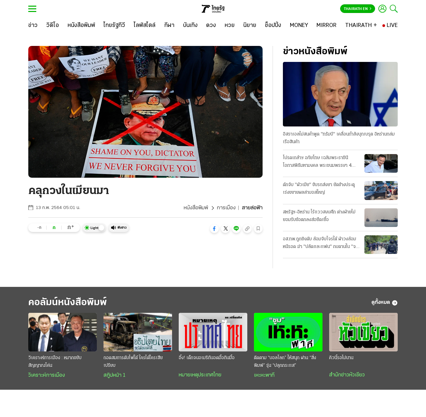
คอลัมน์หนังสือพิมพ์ (67, 303)
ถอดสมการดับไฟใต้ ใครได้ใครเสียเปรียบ (133, 361)
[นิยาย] (249, 26)
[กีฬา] (169, 26)
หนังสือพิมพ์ (196, 208)
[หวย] (230, 26)
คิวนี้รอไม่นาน (341, 357)
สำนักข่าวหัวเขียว (347, 375)
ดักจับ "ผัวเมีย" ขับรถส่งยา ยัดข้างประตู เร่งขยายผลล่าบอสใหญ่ (319, 188)
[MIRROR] (326, 26)
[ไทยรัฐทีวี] (114, 26)
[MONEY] (299, 26)
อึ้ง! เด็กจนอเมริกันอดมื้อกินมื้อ (207, 357)
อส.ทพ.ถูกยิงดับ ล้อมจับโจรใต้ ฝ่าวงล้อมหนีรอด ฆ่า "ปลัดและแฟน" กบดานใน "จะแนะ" (320, 244)
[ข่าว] (33, 26)
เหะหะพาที (264, 375)
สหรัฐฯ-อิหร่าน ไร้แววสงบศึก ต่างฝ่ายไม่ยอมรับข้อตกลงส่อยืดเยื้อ (319, 216)
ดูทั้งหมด (384, 303)
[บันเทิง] (190, 26)
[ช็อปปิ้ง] (273, 26)
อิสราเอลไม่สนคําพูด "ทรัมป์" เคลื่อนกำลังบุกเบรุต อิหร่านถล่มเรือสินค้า (339, 138)
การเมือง (226, 208)
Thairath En (357, 9)
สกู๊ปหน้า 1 (114, 375)
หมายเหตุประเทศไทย (200, 375)
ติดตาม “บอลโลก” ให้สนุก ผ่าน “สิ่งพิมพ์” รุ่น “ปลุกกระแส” (285, 361)
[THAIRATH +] (361, 26)
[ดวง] (211, 26)
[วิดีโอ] (52, 26)
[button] (214, 228)
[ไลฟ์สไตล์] (144, 26)
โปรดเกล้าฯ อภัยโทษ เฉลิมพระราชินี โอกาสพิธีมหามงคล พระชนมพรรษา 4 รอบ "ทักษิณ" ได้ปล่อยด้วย (317, 162)
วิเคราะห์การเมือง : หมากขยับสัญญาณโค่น (55, 361)
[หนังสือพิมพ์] (81, 26)
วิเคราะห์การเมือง (46, 375)
